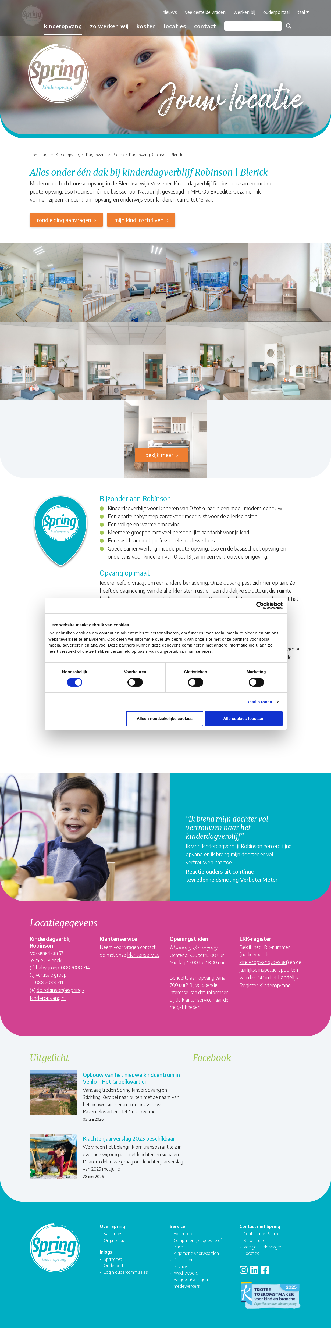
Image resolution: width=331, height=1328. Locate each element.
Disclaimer (183, 1255)
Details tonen (259, 701)
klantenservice (143, 954)
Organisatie (114, 1236)
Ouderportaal (273, 12)
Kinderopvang (67, 154)
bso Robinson (80, 191)
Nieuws (166, 12)
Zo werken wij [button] (106, 26)
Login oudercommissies (126, 1268)
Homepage (39, 154)
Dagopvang (96, 154)
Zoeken (285, 26)
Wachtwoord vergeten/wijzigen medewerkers (191, 1275)
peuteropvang (46, 191)
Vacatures (113, 1229)
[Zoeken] (250, 26)
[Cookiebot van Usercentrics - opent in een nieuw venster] (259, 605)
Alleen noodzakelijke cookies (165, 718)
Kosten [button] (142, 26)
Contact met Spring (262, 1229)
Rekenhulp (254, 1236)
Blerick (118, 154)
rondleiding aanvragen (64, 219)
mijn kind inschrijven (138, 219)
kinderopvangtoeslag (263, 961)
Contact (202, 26)
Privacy (180, 1262)
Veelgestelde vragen (201, 12)
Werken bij (241, 12)
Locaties (172, 26)
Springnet (113, 1255)
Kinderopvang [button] (60, 26)
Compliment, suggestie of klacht (198, 1239)
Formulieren (185, 1229)
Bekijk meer (159, 454)
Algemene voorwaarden (196, 1249)
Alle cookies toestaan (243, 718)
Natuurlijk (149, 191)
